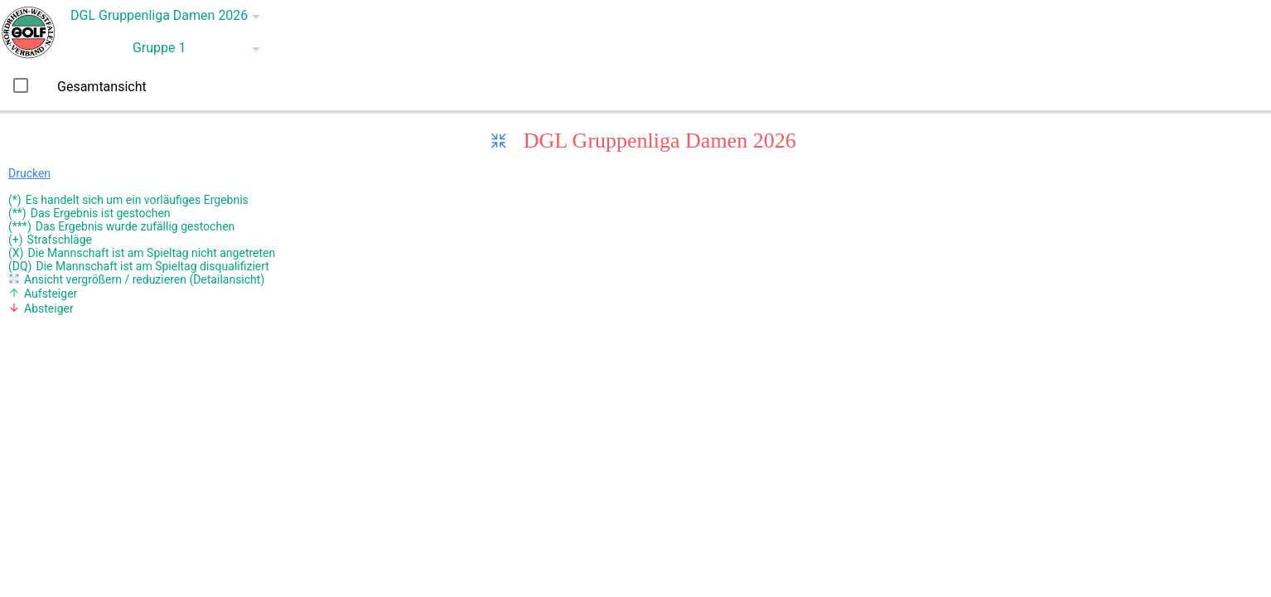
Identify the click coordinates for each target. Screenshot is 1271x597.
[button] (160, 16)
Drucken (29, 173)
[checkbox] (20, 85)
